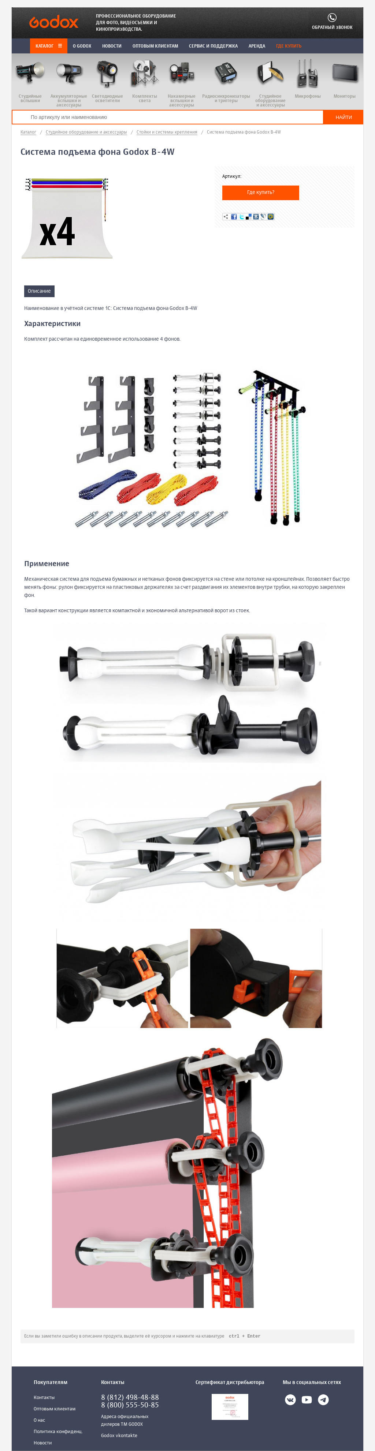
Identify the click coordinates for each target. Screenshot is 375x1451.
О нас (39, 1420)
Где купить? (261, 192)
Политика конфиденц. (58, 1432)
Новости (43, 1443)
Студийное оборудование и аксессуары (86, 132)
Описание (39, 291)
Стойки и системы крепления (167, 132)
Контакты (44, 1398)
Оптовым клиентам (54, 1409)
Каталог (49, 46)
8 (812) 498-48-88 (130, 1398)
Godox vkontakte (119, 1436)
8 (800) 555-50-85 (130, 1405)
